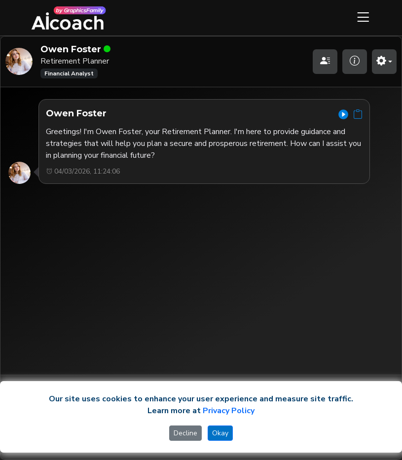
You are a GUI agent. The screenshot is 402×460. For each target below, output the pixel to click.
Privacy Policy (229, 410)
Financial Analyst (69, 73)
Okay (220, 433)
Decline (185, 433)
